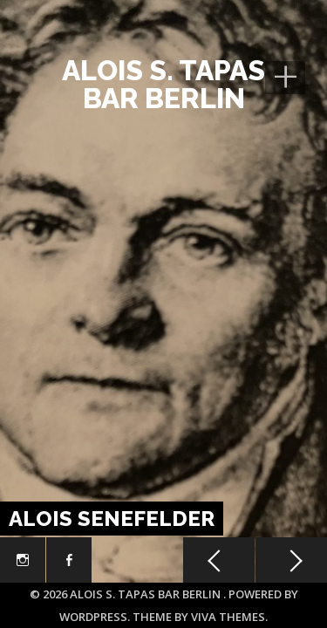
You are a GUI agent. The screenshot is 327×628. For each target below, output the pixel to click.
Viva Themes (228, 617)
